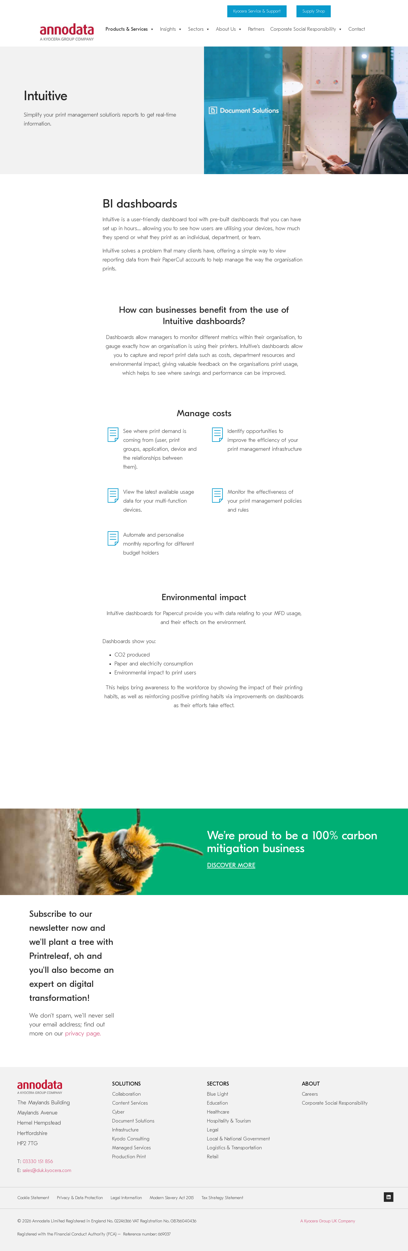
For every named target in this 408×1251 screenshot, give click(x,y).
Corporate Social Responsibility (306, 29)
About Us (229, 29)
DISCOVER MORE (231, 865)
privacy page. (83, 1033)
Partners (256, 29)
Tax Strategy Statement (222, 1197)
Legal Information (126, 1197)
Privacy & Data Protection (80, 1197)
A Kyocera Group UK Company (327, 1221)
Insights (171, 29)
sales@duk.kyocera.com (46, 1170)
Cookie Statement (33, 1197)
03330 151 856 (38, 1161)
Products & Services (130, 29)
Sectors (199, 29)
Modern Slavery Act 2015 (172, 1197)
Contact (356, 29)
